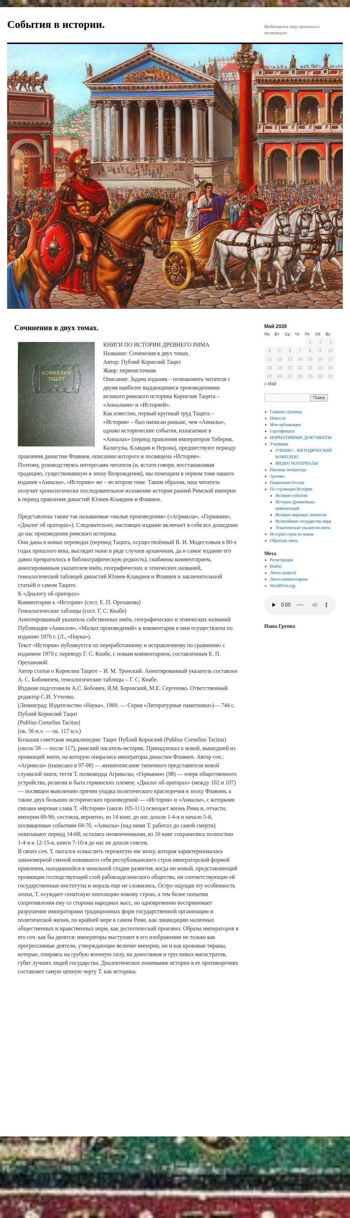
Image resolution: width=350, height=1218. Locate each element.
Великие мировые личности (300, 514)
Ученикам (279, 443)
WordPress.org (282, 585)
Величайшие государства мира (303, 521)
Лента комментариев (289, 579)
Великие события (291, 495)
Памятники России (287, 482)
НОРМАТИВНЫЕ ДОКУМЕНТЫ (301, 437)
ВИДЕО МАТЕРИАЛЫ (296, 463)
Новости (278, 418)
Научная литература (288, 469)
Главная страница (286, 411)
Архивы (277, 476)
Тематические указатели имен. (303, 527)
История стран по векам (292, 534)
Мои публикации (285, 424)
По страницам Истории (291, 488)
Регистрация (281, 559)
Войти (275, 566)
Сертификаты (282, 431)
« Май (270, 383)
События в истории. (56, 24)
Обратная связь (284, 540)
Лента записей (283, 572)
